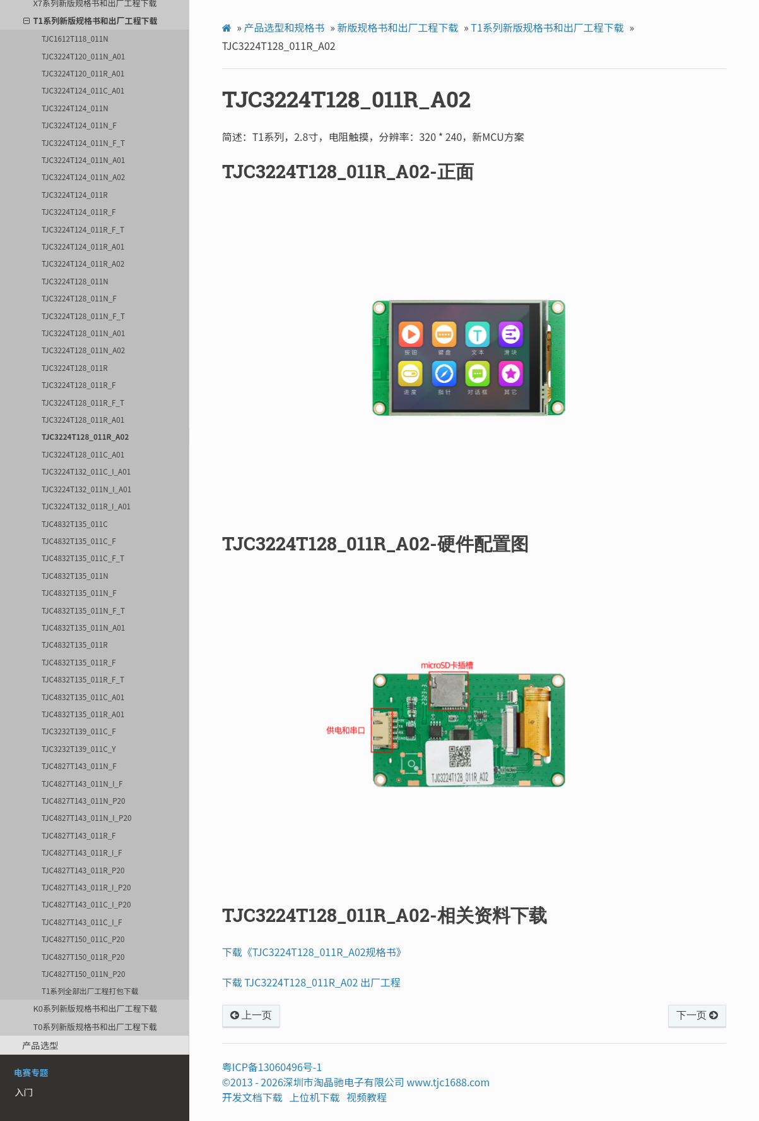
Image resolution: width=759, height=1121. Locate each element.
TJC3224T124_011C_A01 (83, 90)
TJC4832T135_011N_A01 (83, 627)
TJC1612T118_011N (75, 38)
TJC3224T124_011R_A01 (83, 246)
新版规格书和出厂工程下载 (397, 27)
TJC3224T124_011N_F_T (83, 142)
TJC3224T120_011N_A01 (83, 56)
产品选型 (40, 1044)
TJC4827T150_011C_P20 (83, 938)
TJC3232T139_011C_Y (78, 748)
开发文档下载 (252, 1097)
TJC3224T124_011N (75, 107)
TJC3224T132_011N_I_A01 (86, 488)
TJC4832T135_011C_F (79, 540)
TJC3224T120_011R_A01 (83, 73)
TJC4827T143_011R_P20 (83, 869)
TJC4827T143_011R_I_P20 (86, 887)
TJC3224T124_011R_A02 (83, 263)
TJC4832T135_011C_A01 (83, 696)
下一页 (697, 1015)
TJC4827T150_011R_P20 (83, 956)
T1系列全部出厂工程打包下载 (90, 990)
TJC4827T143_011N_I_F (82, 783)
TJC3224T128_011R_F (79, 384)
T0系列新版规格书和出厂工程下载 (94, 1027)
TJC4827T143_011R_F (79, 835)
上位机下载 (315, 1097)
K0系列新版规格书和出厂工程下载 (95, 1008)
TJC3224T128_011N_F (79, 298)
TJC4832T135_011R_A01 (83, 713)
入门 (24, 1091)
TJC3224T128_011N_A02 (83, 349)
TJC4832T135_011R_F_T (83, 679)
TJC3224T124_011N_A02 (83, 176)
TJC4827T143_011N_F (79, 765)
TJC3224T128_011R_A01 (83, 419)
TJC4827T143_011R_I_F (82, 852)
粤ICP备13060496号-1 (272, 1066)
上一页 (251, 1015)
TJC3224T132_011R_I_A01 (86, 505)
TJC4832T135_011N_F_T (83, 610)
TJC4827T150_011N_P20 (83, 973)
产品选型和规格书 (284, 27)
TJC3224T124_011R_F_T (83, 229)
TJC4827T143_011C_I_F (82, 921)
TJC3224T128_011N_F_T (83, 315)
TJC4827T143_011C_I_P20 (86, 904)
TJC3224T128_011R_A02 (85, 436)
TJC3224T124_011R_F (79, 211)
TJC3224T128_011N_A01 (83, 332)
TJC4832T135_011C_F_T (83, 557)
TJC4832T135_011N (75, 575)
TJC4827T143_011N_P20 (83, 800)
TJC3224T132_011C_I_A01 (86, 471)
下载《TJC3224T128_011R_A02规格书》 (314, 951)
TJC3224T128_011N (75, 281)
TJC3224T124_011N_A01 (83, 159)
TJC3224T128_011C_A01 (83, 454)
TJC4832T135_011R (75, 644)
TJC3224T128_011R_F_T (83, 402)
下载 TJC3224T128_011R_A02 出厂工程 (311, 982)
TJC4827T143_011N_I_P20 (86, 817)
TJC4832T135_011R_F (79, 662)
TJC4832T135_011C (75, 523)
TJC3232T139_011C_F (79, 730)
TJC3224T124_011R (75, 194)
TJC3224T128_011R (75, 367)
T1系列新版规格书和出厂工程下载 (90, 21)
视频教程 (366, 1097)
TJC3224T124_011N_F (79, 124)
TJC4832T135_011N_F (79, 592)
